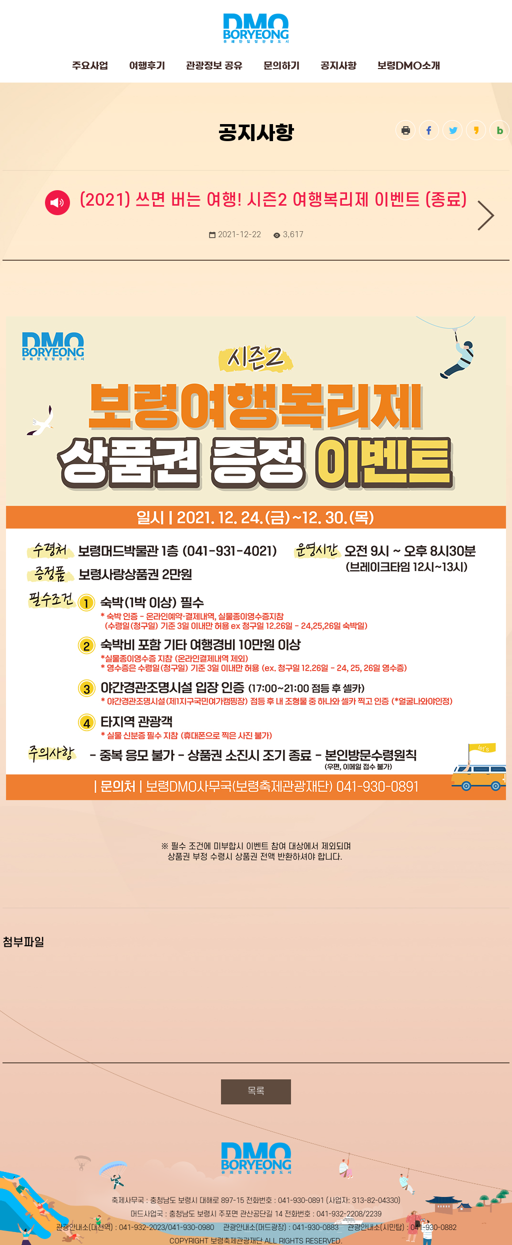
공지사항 (338, 66)
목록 (256, 1091)
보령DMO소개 (409, 66)
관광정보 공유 (214, 66)
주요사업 (90, 66)
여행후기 (147, 66)
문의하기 (282, 66)
